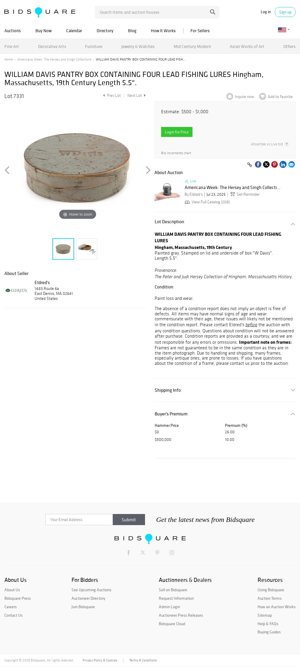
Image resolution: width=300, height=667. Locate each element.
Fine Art (11, 46)
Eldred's (42, 282)
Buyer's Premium (171, 414)
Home (8, 59)
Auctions (12, 30)
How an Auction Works (277, 606)
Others (289, 46)
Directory (105, 30)
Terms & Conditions (143, 660)
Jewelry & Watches (138, 46)
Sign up (285, 12)
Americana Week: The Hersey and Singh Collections (54, 59)
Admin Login (169, 606)
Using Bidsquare (271, 589)
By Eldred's (194, 194)
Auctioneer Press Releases (181, 615)
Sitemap (265, 615)
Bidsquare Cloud (172, 623)
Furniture (93, 46)
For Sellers (200, 30)
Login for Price (177, 132)
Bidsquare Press (17, 598)
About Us (12, 589)
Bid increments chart (176, 153)
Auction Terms (270, 598)
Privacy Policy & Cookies (100, 660)
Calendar (74, 30)
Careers (10, 606)
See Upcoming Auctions (91, 589)
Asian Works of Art (247, 46)
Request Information (176, 598)
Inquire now (244, 96)
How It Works (163, 30)
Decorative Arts (52, 46)
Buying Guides (269, 632)
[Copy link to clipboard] (249, 165)
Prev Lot (111, 95)
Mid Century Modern (192, 46)
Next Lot (136, 95)
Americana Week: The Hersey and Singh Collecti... (232, 187)
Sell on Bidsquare (173, 589)
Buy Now (43, 30)
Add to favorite (280, 96)
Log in (266, 12)
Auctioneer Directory (88, 598)
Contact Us (13, 615)
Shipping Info (168, 390)
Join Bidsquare (83, 606)
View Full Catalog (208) (207, 202)
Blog (132, 30)
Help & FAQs (268, 623)
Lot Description (169, 221)
